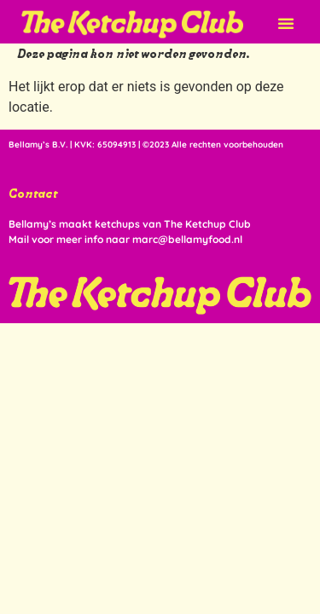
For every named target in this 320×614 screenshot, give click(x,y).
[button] (286, 23)
